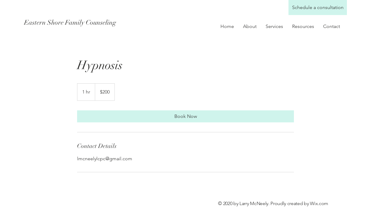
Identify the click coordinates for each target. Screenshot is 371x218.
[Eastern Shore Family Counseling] (77, 23)
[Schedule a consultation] (317, 7)
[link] (185, 116)
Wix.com (319, 203)
